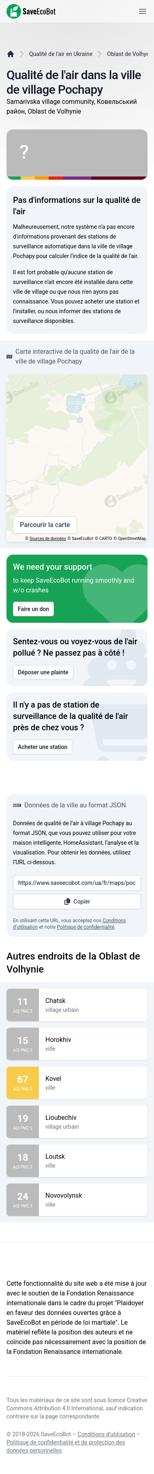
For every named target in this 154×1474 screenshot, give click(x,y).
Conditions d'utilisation (106, 1434)
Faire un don (33, 609)
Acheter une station (42, 747)
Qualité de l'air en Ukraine (60, 54)
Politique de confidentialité (85, 927)
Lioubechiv (93, 1118)
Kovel (93, 1079)
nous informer (63, 311)
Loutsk (93, 1157)
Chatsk (93, 1001)
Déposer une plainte (43, 672)
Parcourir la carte (45, 525)
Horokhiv (93, 1040)
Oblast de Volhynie (130, 54)
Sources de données (48, 538)
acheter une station (109, 301)
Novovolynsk (93, 1196)
